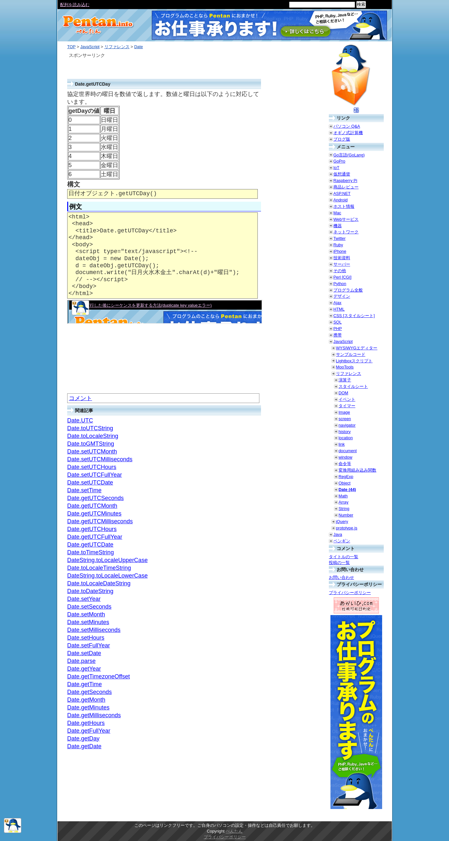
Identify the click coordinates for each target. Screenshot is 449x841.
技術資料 (341, 257)
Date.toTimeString (90, 552)
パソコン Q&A (346, 126)
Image (344, 412)
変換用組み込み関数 (357, 470)
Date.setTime (84, 490)
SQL (337, 322)
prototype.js (346, 528)
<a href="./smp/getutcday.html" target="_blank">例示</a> (164, 312)
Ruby (338, 244)
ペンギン (341, 540)
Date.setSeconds (89, 606)
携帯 (337, 335)
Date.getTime (84, 684)
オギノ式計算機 (348, 132)
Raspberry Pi (345, 180)
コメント (80, 398)
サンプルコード (350, 354)
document (348, 450)
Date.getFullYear (88, 731)
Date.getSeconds (89, 692)
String (344, 508)
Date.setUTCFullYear (94, 475)
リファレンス (117, 46)
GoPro (339, 161)
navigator (347, 425)
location (346, 437)
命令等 (345, 463)
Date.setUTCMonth (92, 451)
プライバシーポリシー (350, 592)
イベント (347, 399)
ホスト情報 (343, 206)
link (342, 444)
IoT (336, 167)
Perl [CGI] (342, 277)
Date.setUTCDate (90, 482)
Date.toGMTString (90, 444)
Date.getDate (84, 746)
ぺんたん (234, 831)
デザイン (341, 296)
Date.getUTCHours (92, 529)
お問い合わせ (341, 577)
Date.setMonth (86, 614)
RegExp (346, 476)
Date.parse (81, 661)
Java (337, 534)
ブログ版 (341, 139)
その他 (339, 270)
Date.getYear (84, 668)
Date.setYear (83, 599)
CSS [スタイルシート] (354, 315)
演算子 (345, 380)
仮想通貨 (341, 174)
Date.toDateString (90, 591)
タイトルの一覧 (343, 556)
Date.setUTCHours (91, 467)
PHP (337, 328)
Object (344, 483)
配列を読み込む (74, 4)
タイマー (347, 405)
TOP (71, 46)
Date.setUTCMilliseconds (99, 459)
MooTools (345, 367)
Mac (337, 212)
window (345, 457)
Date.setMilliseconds (93, 630)
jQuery (342, 521)
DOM (343, 392)
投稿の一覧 (339, 562)
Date (138, 46)
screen (345, 418)
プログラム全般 (348, 290)
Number (346, 515)
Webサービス (346, 219)
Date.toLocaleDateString (99, 583)
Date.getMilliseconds (94, 715)
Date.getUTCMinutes (94, 513)
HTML (339, 309)
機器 (337, 225)
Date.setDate (84, 653)
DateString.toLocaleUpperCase (107, 560)
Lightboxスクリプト (354, 360)
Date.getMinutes (88, 707)
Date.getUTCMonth (92, 506)
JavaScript (89, 46)
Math (343, 496)
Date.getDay (83, 738)
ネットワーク (346, 231)
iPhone (339, 251)
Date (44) (347, 489)
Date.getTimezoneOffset (98, 676)
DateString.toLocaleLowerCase (107, 575)
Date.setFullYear (88, 645)
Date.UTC (80, 420)
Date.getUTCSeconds (95, 498)
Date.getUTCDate (90, 544)
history (345, 431)
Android (340, 199)
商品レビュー (346, 187)
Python (339, 283)
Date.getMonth (86, 700)
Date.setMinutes (88, 622)
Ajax (337, 302)
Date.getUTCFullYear (94, 537)
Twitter (339, 238)
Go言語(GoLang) (349, 155)
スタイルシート (353, 386)
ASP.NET (341, 193)
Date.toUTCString (90, 428)
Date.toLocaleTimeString (99, 568)
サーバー (341, 264)
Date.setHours (85, 637)
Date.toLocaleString (92, 436)
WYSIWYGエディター (356, 348)
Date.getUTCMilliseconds (100, 521)
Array (344, 502)
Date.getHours (86, 723)
